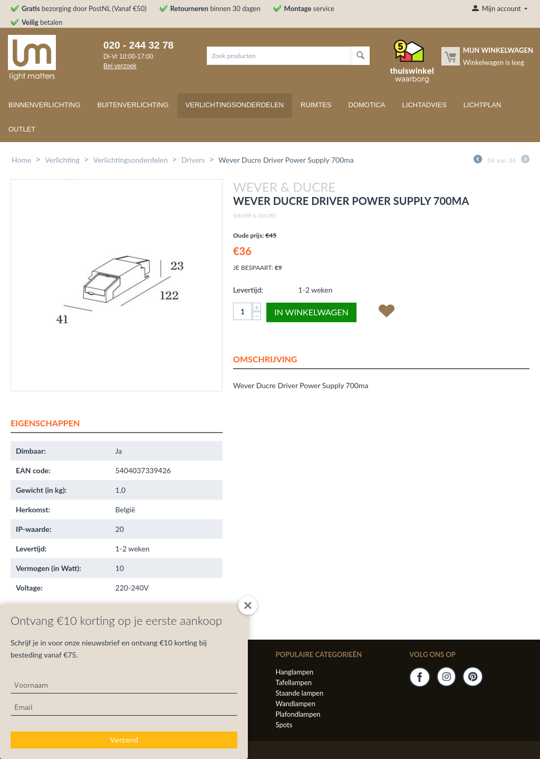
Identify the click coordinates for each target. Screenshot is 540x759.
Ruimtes (316, 105)
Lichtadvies (424, 105)
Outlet (21, 129)
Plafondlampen (298, 714)
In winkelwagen (311, 312)
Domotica (366, 105)
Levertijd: (248, 289)
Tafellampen (294, 682)
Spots (284, 724)
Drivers (193, 159)
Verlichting (62, 159)
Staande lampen (300, 693)
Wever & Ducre (254, 215)
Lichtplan (483, 105)
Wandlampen (295, 703)
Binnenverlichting (44, 105)
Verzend (124, 740)
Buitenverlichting (133, 105)
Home (21, 159)
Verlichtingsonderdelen (235, 105)
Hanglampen (295, 672)
